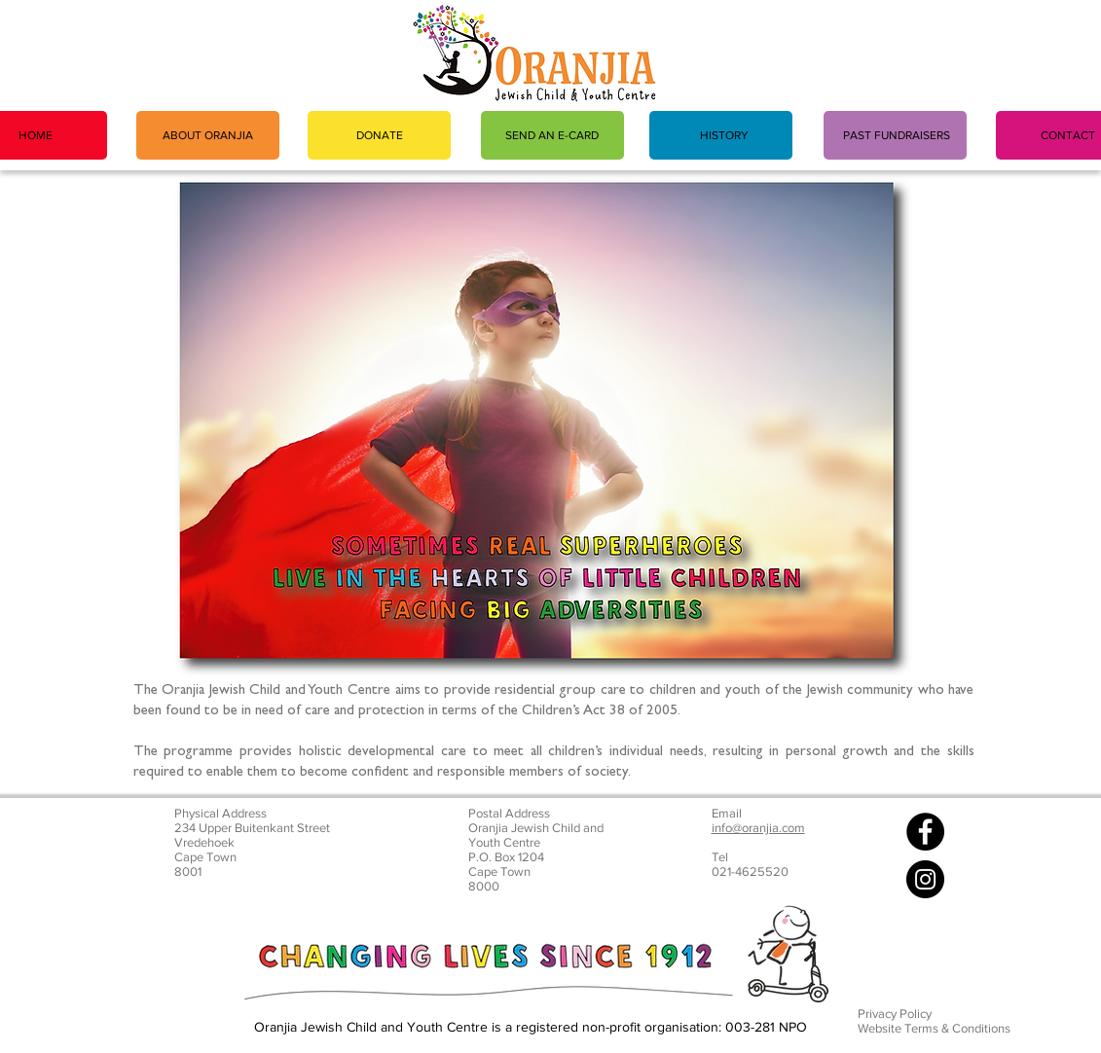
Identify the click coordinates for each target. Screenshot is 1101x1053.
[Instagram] (925, 879)
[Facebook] (925, 832)
